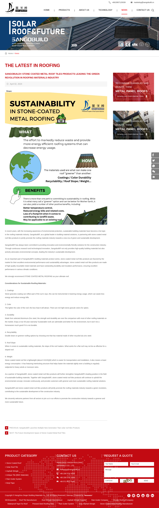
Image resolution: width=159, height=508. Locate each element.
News (124, 10)
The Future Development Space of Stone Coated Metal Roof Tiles (40, 433)
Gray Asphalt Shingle (87, 504)
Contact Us (143, 10)
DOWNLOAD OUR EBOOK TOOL (130, 96)
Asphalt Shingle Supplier (76, 500)
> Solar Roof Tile (11, 467)
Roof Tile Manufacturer (28, 500)
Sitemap (69, 495)
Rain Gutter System (66, 504)
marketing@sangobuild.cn (144, 2)
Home (47, 10)
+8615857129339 (119, 2)
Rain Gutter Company (99, 500)
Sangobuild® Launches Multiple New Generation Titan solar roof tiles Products (49, 428)
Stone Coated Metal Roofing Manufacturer (116, 504)
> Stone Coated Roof (13, 463)
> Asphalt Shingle (12, 471)
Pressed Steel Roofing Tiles (43, 504)
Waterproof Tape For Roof (17, 504)
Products (64, 10)
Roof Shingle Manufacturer (52, 500)
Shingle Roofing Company (123, 500)
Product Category (21, 456)
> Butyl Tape (10, 483)
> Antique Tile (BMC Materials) (16, 475)
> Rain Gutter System (13, 479)
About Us (84, 10)
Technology (105, 10)
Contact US (66, 456)
